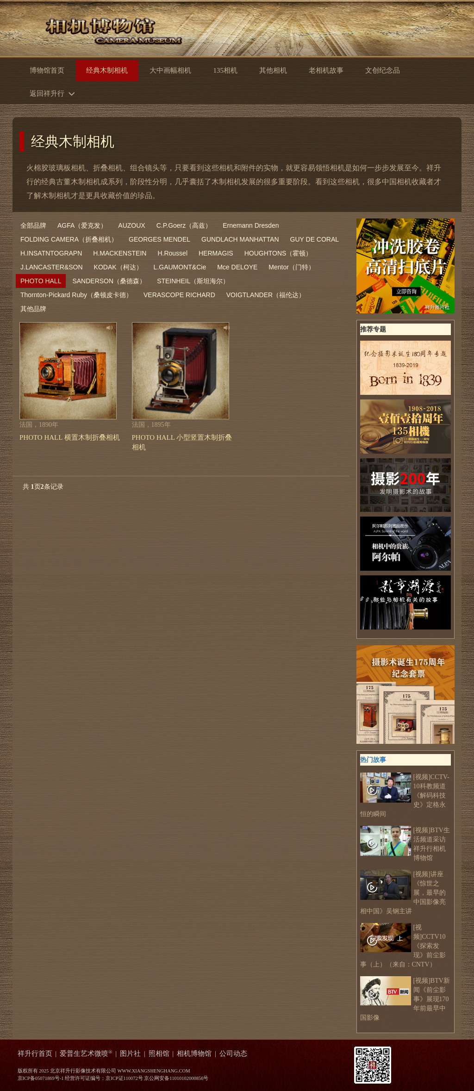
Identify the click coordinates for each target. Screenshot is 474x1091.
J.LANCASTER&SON (51, 267)
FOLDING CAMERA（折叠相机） (69, 239)
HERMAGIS (216, 253)
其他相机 (273, 70)
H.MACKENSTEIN (119, 253)
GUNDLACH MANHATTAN (240, 239)
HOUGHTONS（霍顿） (278, 253)
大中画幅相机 (170, 70)
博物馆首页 (47, 70)
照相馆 (159, 1053)
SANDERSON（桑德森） (109, 281)
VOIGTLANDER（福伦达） (265, 295)
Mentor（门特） (291, 267)
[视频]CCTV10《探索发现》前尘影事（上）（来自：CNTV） (403, 945)
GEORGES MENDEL (159, 239)
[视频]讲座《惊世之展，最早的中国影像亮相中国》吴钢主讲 (403, 892)
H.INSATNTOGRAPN (51, 253)
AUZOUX (131, 225)
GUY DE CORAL (314, 239)
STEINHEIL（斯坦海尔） (193, 281)
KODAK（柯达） (118, 267)
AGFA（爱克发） (82, 225)
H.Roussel (172, 253)
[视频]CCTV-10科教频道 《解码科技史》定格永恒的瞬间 (404, 795)
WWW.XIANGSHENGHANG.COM (153, 1070)
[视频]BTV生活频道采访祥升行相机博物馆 (405, 843)
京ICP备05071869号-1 (41, 1078)
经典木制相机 (72, 141)
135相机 (225, 70)
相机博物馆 (194, 1053)
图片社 (130, 1053)
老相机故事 (326, 70)
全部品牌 (33, 225)
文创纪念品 (382, 70)
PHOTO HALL (40, 281)
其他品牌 (33, 308)
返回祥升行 (54, 92)
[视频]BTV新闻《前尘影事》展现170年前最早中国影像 (405, 998)
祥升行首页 (35, 1053)
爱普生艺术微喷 (86, 1053)
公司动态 (233, 1053)
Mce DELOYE (237, 267)
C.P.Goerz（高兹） (184, 225)
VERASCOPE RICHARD (179, 295)
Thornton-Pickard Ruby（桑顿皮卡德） (76, 295)
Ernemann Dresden (251, 225)
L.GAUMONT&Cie (180, 267)
